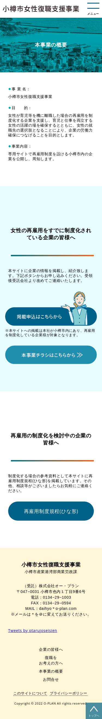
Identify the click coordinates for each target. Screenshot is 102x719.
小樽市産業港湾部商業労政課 (51, 568)
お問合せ (51, 679)
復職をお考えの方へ (51, 660)
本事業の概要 (51, 671)
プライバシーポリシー (68, 693)
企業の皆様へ (51, 649)
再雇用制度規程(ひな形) (51, 511)
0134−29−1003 (57, 597)
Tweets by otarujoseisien (32, 630)
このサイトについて (30, 693)
